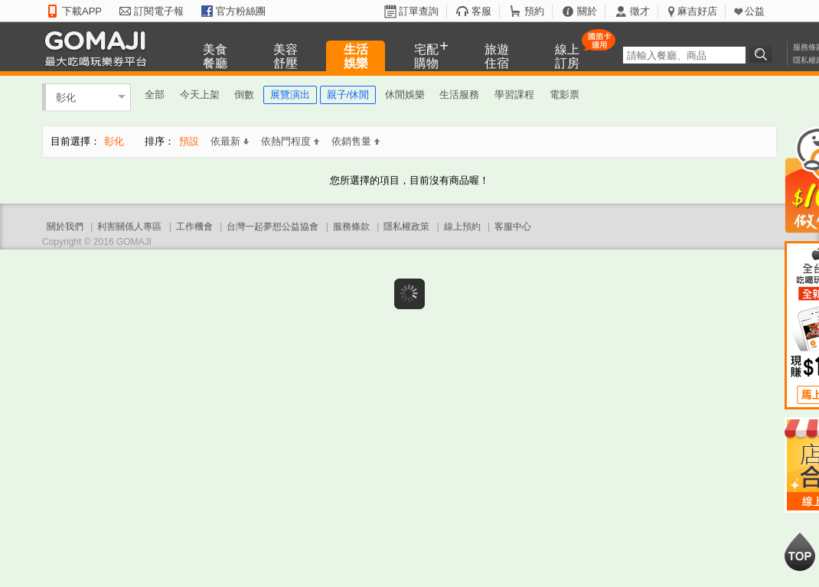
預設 (189, 141)
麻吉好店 (697, 11)
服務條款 (351, 226)
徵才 (640, 11)
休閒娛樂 (405, 94)
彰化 (66, 97)
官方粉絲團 (241, 11)
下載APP (82, 11)
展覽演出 (290, 94)
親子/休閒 (348, 94)
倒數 (244, 94)
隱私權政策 (406, 226)
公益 (755, 11)
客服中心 (512, 226)
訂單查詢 (419, 11)
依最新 (229, 141)
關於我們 (65, 226)
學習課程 (514, 94)
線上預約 (462, 226)
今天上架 (200, 94)
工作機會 (194, 226)
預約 (534, 11)
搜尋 (763, 54)
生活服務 (459, 94)
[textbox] (684, 55)
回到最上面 (800, 552)
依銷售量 (355, 141)
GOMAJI (99, 47)
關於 (587, 11)
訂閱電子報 (159, 11)
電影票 (564, 94)
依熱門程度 (290, 141)
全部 (155, 94)
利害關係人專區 (129, 226)
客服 (481, 11)
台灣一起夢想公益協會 (272, 226)
